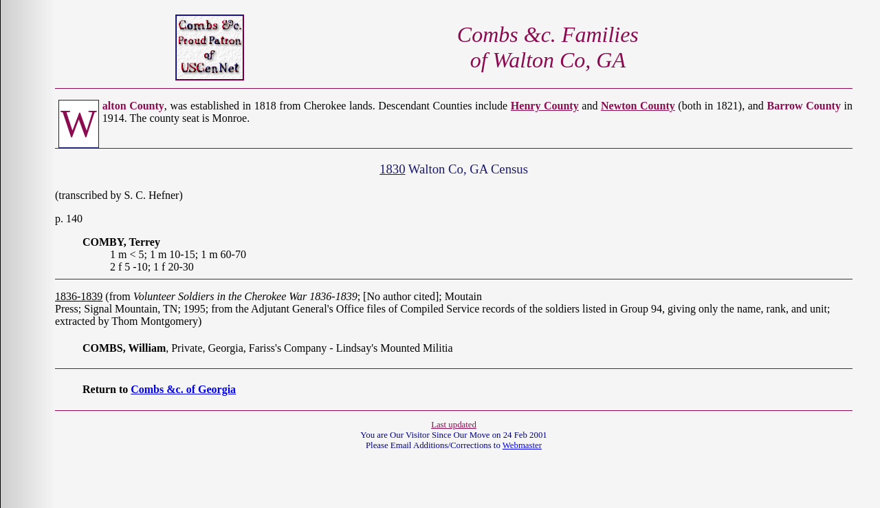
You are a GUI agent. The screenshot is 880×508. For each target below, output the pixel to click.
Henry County (545, 106)
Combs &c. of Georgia (183, 389)
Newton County (638, 106)
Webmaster (522, 445)
